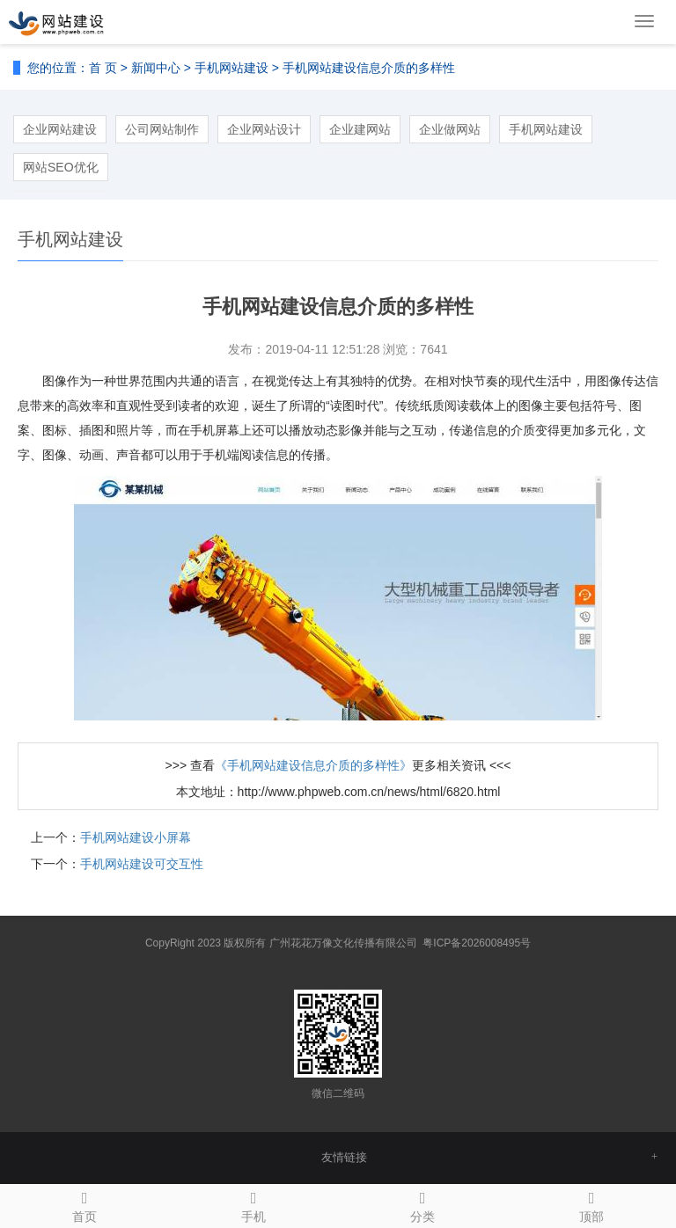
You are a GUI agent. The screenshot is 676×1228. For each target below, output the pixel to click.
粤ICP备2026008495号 (476, 943)
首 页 (103, 68)
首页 (84, 1204)
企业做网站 (450, 129)
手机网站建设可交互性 (141, 864)
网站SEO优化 (61, 167)
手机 (253, 1204)
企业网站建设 (60, 129)
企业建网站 (360, 129)
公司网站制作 (162, 129)
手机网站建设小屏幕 (135, 837)
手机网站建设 (231, 68)
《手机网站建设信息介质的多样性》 (313, 765)
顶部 (591, 1204)
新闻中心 (155, 68)
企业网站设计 (264, 129)
